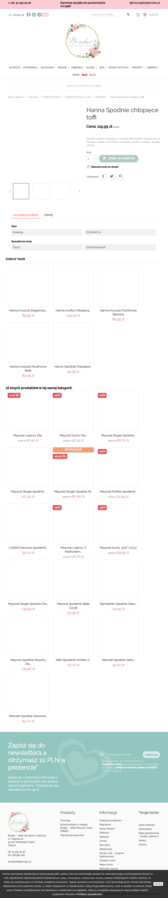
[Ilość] (90, 158)
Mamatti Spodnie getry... (118, 660)
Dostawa (104, 837)
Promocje (65, 820)
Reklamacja (106, 849)
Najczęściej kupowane (72, 835)
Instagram (34, 15)
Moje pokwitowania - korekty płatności (149, 835)
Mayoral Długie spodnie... (118, 435)
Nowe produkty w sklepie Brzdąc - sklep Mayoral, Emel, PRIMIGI (76, 827)
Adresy (142, 840)
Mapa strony (106, 864)
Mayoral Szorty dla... (73, 435)
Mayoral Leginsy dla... (28, 435)
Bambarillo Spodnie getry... (118, 603)
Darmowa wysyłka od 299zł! (84, 85)
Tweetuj (111, 176)
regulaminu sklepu (112, 764)
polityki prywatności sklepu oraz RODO (136, 767)
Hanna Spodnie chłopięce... (73, 366)
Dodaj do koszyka (118, 158)
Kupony (143, 844)
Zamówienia (145, 829)
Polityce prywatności (90, 894)
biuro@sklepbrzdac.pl (146, 2)
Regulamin (105, 824)
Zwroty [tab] (48, 215)
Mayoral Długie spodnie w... (73, 491)
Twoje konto (149, 813)
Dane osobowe (147, 825)
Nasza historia (107, 828)
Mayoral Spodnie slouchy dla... (28, 662)
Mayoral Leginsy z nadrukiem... (73, 549)
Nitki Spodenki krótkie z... (73, 660)
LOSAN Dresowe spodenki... (28, 547)
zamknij (158, 884)
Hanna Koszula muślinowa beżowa (118, 312)
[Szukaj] (105, 14)
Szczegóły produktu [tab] (25, 215)
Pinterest (120, 176)
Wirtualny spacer (109, 868)
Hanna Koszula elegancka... (28, 310)
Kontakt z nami (107, 860)
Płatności (104, 832)
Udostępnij (103, 176)
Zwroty (103, 841)
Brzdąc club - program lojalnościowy (112, 855)
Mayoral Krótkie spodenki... (118, 491)
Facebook (28, 15)
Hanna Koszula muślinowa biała (28, 368)
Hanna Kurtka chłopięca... (73, 310)
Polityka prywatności (111, 820)
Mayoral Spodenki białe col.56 (73, 605)
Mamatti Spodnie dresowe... (28, 716)
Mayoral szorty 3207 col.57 (118, 547)
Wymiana (105, 845)
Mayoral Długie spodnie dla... (28, 603)
